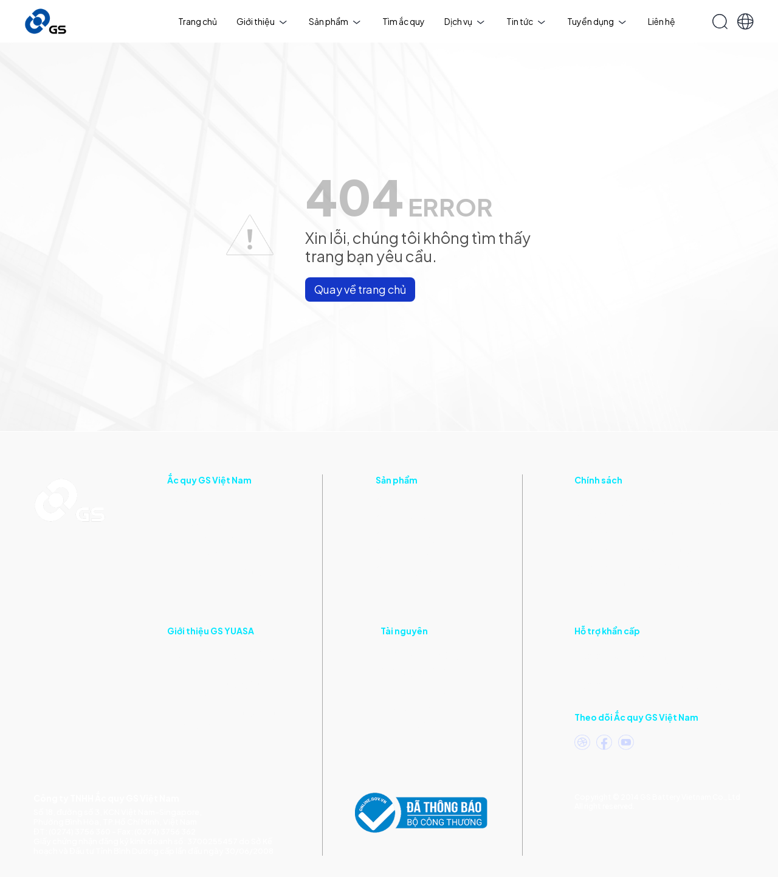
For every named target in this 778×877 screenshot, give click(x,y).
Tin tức (525, 21)
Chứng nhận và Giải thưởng (220, 571)
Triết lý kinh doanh (202, 537)
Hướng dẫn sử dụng (418, 688)
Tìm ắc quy (403, 21)
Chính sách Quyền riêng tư (626, 532)
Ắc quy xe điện (404, 571)
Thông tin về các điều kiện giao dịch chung (227, 660)
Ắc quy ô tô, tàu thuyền (421, 520)
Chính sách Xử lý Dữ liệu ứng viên (637, 583)
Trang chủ (197, 21)
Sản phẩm (334, 21)
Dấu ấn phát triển (200, 554)
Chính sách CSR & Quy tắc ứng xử (639, 566)
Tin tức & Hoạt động (420, 654)
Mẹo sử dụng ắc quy (419, 722)
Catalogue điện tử (416, 671)
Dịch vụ (464, 21)
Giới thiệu (261, 21)
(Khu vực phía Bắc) (652, 685)
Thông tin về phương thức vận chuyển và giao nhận (225, 689)
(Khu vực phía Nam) (645, 656)
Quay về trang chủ (360, 289)
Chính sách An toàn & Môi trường (637, 549)
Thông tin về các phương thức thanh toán (225, 718)
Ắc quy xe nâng (405, 554)
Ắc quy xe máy (404, 503)
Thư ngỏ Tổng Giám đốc (215, 520)
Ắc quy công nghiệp (414, 537)
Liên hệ (661, 21)
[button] (745, 21)
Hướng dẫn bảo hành (421, 705)
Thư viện (397, 739)
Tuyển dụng (596, 21)
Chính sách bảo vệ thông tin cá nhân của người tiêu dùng (652, 509)
